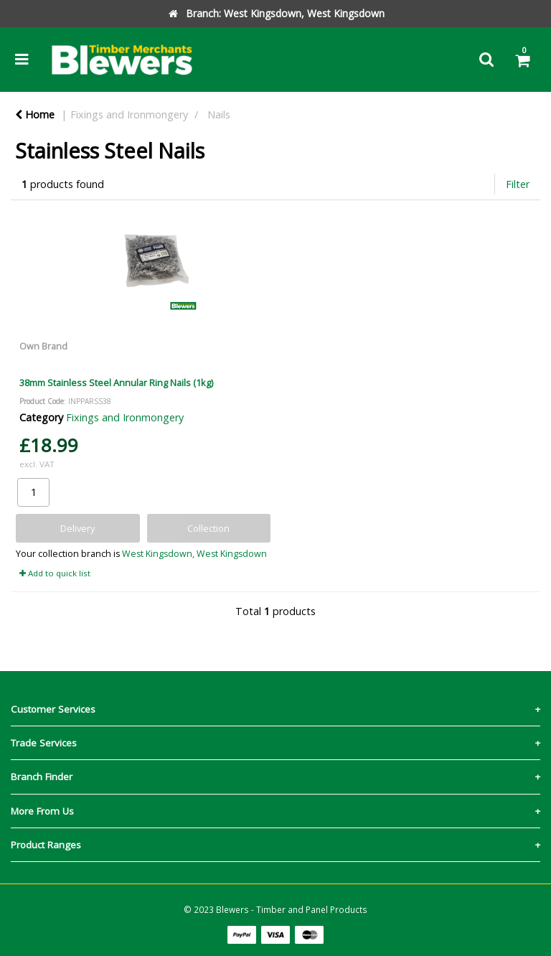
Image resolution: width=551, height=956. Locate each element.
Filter (517, 184)
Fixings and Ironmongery (129, 114)
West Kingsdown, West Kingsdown (194, 554)
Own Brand (43, 345)
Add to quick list (54, 573)
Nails (218, 114)
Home (35, 114)
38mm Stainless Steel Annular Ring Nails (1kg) (116, 382)
